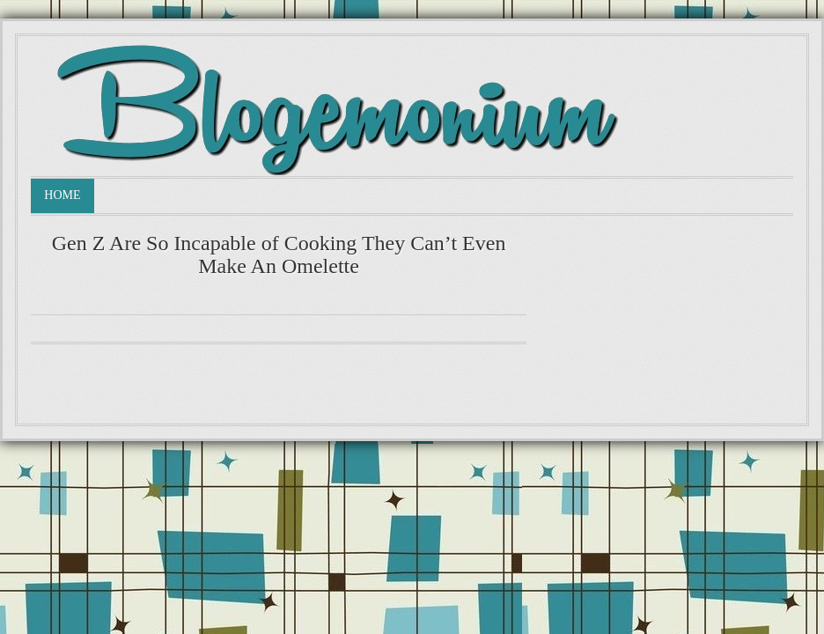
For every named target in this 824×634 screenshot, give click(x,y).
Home (62, 195)
